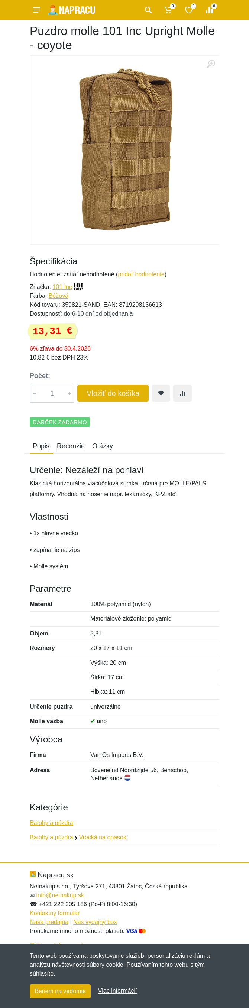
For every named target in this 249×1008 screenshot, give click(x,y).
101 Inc (62, 287)
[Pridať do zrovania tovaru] (182, 393)
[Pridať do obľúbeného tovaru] (161, 393)
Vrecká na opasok (102, 837)
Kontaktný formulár (55, 913)
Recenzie (71, 446)
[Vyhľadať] (147, 10)
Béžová (58, 296)
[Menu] (36, 10)
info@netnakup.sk (60, 895)
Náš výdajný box (95, 922)
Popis (41, 446)
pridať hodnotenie (141, 274)
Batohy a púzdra (51, 823)
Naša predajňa (49, 922)
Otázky (102, 446)
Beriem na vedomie (60, 991)
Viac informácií (117, 991)
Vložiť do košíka (113, 393)
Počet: (40, 376)
